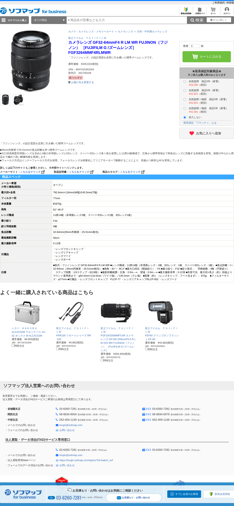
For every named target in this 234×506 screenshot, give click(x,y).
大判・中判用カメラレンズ (152, 31)
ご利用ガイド (199, 12)
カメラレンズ (125, 31)
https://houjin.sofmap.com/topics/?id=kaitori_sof (86, 460)
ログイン (227, 12)
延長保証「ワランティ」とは (199, 122)
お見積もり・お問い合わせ (133, 497)
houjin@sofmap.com (70, 425)
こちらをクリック (32, 171)
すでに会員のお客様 (186, 494)
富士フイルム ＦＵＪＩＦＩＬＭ (87, 38)
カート (213, 12)
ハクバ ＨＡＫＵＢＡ (24, 328)
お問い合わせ (67, 430)
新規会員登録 (186, 12)
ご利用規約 (219, 2)
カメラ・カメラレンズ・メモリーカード (91, 31)
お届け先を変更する (82, 82)
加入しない (192, 117)
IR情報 (230, 2)
